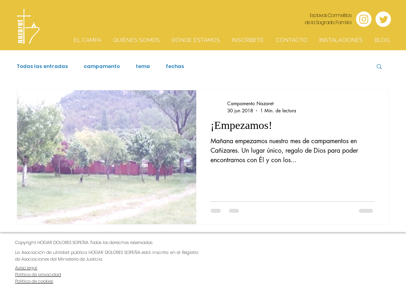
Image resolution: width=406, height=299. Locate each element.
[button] (379, 67)
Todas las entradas (42, 66)
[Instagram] (364, 19)
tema (143, 66)
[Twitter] (383, 19)
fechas (175, 66)
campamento (102, 66)
